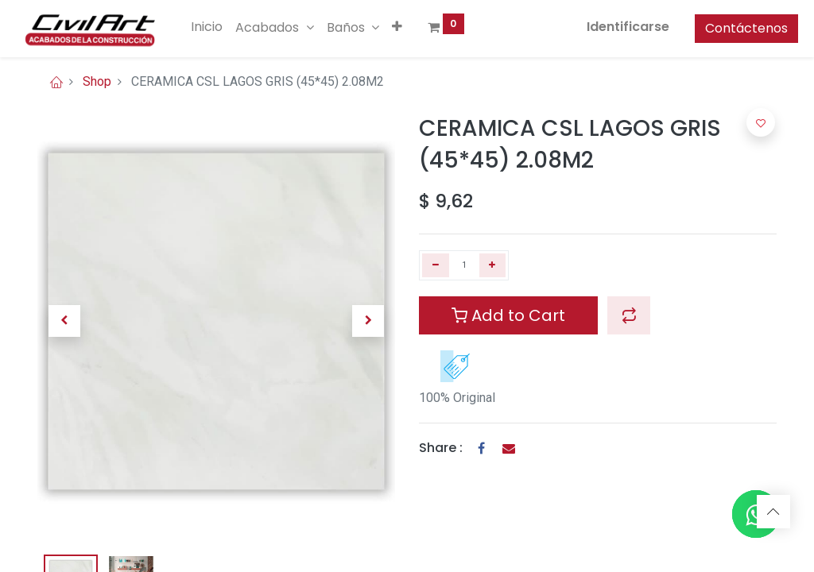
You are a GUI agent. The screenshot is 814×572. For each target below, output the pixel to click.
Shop (97, 81)
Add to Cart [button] (508, 315)
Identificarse (606, 26)
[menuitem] (229, 27)
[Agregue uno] (492, 265)
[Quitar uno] (435, 265)
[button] (418, 27)
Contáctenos (725, 28)
